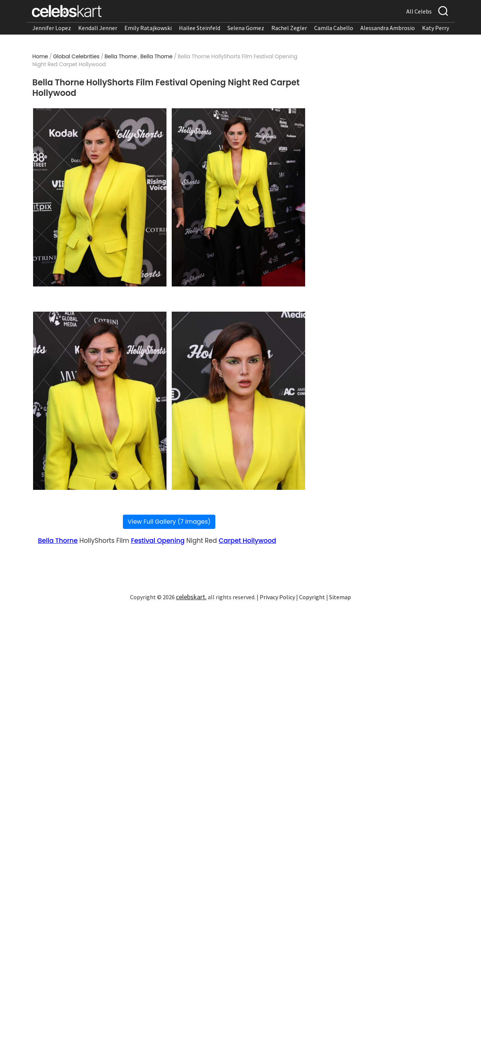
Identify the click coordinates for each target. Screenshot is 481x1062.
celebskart (190, 596)
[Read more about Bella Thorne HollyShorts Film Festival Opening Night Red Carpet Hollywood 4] (238, 401)
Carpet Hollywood (247, 540)
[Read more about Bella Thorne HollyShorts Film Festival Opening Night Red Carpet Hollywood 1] (99, 197)
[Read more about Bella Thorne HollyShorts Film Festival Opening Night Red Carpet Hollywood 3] (99, 401)
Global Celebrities (76, 56)
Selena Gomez (245, 28)
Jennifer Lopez (51, 28)
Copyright (312, 597)
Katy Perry (435, 28)
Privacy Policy (277, 597)
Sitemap (340, 597)
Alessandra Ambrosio (387, 28)
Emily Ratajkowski (148, 28)
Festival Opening (158, 540)
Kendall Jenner (97, 28)
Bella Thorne (120, 56)
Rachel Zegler (289, 28)
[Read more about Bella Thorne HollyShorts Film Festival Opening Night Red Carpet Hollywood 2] (238, 197)
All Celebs (419, 11)
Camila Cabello (333, 28)
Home (40, 56)
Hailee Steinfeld (199, 28)
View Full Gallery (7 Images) (169, 521)
